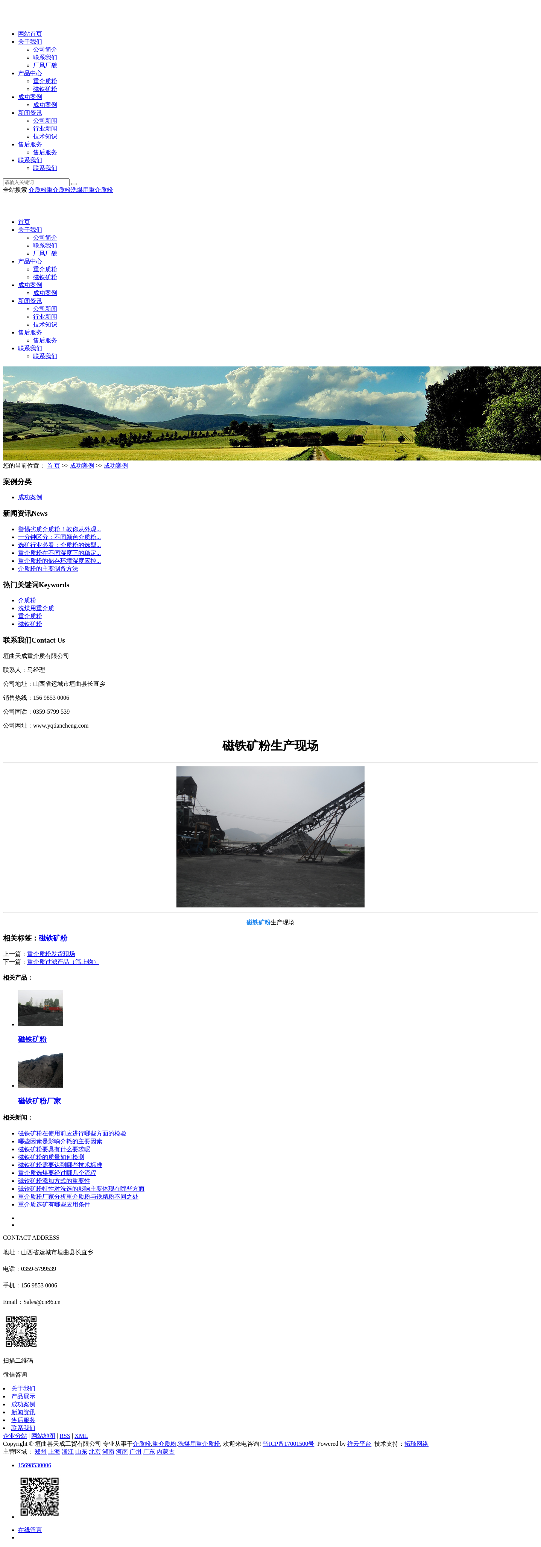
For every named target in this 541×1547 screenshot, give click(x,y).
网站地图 (43, 1436)
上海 (54, 1451)
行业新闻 (45, 128)
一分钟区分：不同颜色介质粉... (59, 537)
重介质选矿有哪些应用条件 (54, 1204)
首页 (24, 222)
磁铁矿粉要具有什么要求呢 (54, 1149)
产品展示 (23, 1396)
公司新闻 (45, 120)
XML (81, 1436)
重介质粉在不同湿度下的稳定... (59, 553)
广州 (135, 1451)
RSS (64, 1436)
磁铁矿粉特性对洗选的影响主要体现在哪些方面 (81, 1188)
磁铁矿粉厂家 (39, 1101)
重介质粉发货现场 (51, 954)
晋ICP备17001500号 (288, 1444)
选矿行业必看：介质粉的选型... (59, 545)
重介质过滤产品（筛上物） (63, 962)
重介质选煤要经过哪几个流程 (57, 1173)
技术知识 (45, 136)
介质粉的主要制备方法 (48, 568)
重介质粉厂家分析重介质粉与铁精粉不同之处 (78, 1196)
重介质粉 (45, 81)
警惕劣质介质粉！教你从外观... (59, 529)
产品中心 (30, 73)
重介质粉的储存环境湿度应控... (59, 561)
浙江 (68, 1451)
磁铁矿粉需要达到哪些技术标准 (60, 1165)
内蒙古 (166, 1451)
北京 (95, 1451)
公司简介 (45, 49)
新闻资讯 (30, 112)
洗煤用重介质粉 (92, 190)
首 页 (53, 465)
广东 (149, 1451)
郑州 (41, 1451)
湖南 (108, 1451)
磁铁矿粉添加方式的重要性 (54, 1181)
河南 (122, 1451)
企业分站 (15, 1436)
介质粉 (38, 190)
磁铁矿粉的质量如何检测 (51, 1157)
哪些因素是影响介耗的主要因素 (60, 1141)
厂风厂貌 (45, 65)
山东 (81, 1451)
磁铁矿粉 (45, 89)
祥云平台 (359, 1444)
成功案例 (30, 97)
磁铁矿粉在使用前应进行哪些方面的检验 (72, 1133)
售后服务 (30, 144)
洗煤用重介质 (36, 608)
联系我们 (45, 57)
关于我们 (30, 41)
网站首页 (30, 33)
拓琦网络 (416, 1444)
